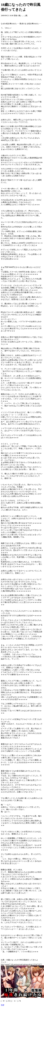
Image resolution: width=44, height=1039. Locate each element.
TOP (2, 1005)
